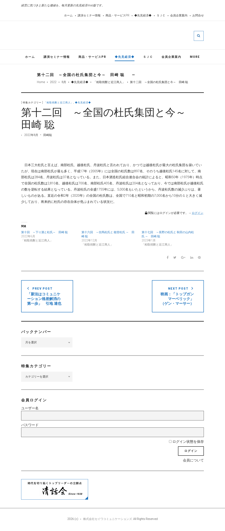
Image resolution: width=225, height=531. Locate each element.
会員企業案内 (178, 15)
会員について (193, 461)
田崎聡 (47, 135)
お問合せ (198, 15)
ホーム (68, 15)
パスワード (30, 425)
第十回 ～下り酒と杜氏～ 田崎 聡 (44, 232)
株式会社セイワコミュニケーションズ (107, 519)
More (195, 57)
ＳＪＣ (161, 15)
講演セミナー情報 (89, 15)
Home (41, 82)
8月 (64, 82)
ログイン (197, 213)
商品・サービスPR (117, 15)
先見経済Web (122, 36)
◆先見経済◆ (143, 15)
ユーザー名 (30, 409)
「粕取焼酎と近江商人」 (109, 82)
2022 (53, 82)
